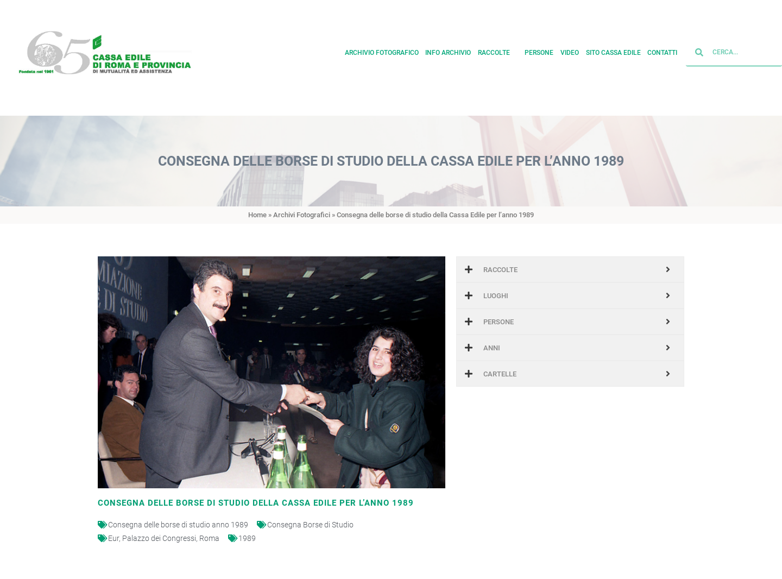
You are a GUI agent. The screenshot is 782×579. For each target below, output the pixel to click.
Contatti (662, 50)
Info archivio (448, 50)
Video (569, 50)
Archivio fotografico (382, 50)
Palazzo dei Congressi (159, 538)
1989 (247, 538)
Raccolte (498, 50)
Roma (209, 538)
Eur (113, 538)
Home (257, 215)
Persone (539, 50)
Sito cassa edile (613, 50)
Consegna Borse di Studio (310, 524)
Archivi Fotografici (301, 215)
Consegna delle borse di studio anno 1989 (178, 524)
